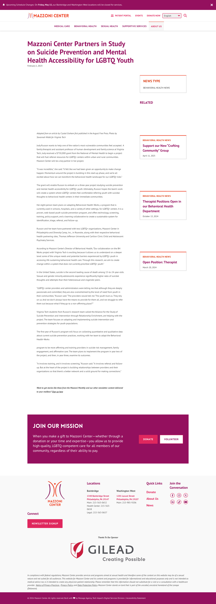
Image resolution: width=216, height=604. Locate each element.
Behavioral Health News (156, 87)
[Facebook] (172, 495)
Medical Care (62, 26)
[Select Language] (171, 15)
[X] (185, 495)
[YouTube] (185, 502)
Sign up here (57, 391)
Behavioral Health (85, 26)
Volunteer (171, 439)
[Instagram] (179, 495)
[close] (211, 5)
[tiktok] (179, 502)
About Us (156, 26)
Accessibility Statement (136, 598)
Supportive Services (134, 26)
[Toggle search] (186, 15)
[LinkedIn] (172, 502)
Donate (148, 439)
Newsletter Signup (45, 523)
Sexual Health (109, 26)
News (149, 505)
